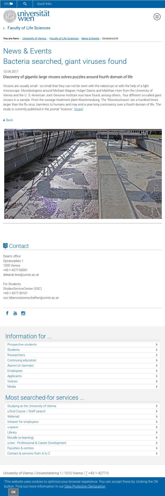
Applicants (14, 376)
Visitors (12, 381)
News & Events (90, 38)
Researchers (16, 355)
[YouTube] (15, 313)
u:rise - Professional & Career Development (36, 443)
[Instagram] (23, 313)
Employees (15, 371)
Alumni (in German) (20, 365)
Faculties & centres (20, 448)
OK (13, 492)
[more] (78, 109)
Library (12, 432)
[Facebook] (7, 313)
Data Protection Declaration (85, 486)
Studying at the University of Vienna (31, 406)
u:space (12, 427)
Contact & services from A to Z (28, 453)
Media (11, 387)
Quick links (44, 4)
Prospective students (22, 344)
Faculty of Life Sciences (29, 28)
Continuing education (21, 360)
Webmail (13, 416)
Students (13, 350)
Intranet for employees (23, 422)
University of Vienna (34, 38)
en (8, 4)
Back (8, 120)
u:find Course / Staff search (26, 411)
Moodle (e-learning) (20, 438)
